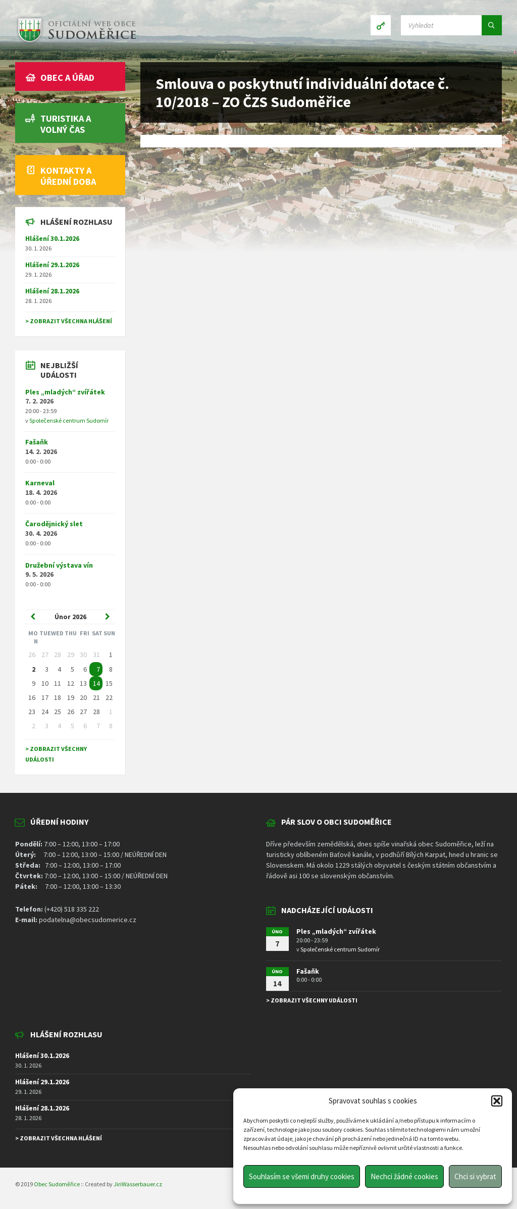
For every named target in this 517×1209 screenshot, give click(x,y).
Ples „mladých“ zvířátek (65, 391)
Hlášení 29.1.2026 (52, 264)
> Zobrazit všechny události (311, 1000)
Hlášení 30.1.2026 (52, 238)
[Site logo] (75, 42)
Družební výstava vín (59, 565)
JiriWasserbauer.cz (138, 1184)
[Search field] (451, 25)
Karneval (40, 482)
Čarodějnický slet (54, 523)
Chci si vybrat (475, 1176)
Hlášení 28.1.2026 (52, 290)
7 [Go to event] (98, 669)
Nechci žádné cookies (404, 1176)
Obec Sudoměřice (57, 1184)
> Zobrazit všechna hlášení (68, 321)
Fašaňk (36, 441)
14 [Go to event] (96, 683)
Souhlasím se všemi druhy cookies (301, 1176)
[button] (497, 1101)
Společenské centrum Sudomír (69, 420)
